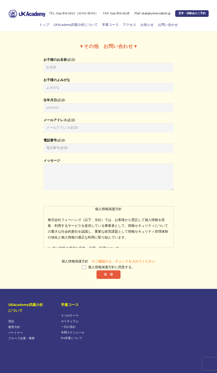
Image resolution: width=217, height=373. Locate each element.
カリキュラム (70, 321)
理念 (11, 321)
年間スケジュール (72, 332)
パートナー (15, 333)
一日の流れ (68, 327)
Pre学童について (71, 338)
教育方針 (14, 327)
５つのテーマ (70, 315)
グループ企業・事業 (21, 338)
